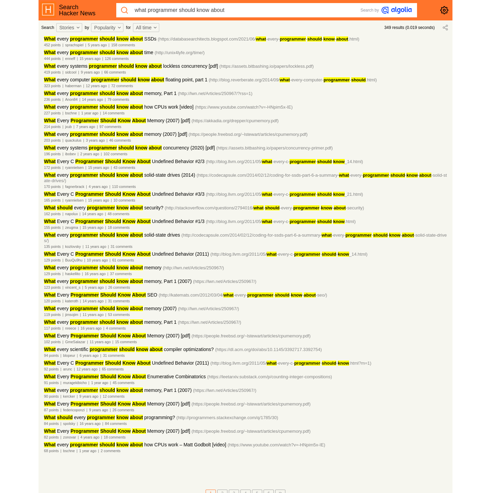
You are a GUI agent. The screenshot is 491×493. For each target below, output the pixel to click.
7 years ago (85, 127)
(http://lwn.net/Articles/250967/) (193, 267)
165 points (52, 200)
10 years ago (97, 260)
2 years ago (89, 154)
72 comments (122, 86)
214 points (52, 127)
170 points (52, 187)
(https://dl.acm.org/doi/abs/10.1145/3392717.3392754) (268, 349)
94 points (51, 355)
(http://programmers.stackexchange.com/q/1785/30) (227, 417)
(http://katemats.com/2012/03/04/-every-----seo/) (243, 295)
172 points (52, 167)
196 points (52, 154)
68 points (51, 451)
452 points (52, 45)
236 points (52, 99)
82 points (51, 437)
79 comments (118, 99)
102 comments (116, 154)
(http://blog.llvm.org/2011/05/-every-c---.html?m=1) (290, 363)
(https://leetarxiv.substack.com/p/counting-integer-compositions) (269, 376)
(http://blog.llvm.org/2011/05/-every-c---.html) (281, 221)
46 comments (120, 140)
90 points (51, 396)
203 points (52, 140)
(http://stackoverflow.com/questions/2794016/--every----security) (264, 207)
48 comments (118, 214)
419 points (52, 72)
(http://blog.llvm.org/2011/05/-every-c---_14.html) (284, 161)
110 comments (124, 187)
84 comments (116, 424)
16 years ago (95, 274)
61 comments (123, 260)
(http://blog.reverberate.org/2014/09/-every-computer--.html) (293, 79)
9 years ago (90, 72)
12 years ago (96, 86)
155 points (52, 227)
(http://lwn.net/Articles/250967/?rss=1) (215, 93)
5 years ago (97, 45)
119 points (52, 315)
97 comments (110, 127)
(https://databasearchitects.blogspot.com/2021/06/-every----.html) (258, 39)
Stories (69, 27)
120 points (52, 301)
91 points (51, 383)
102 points (52, 342)
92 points (51, 369)
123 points (52, 287)
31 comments (121, 246)
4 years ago (98, 187)
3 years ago (95, 140)
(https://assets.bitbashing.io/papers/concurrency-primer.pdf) (274, 147)
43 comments (124, 167)
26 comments (119, 287)
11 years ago (95, 246)
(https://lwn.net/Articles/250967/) (224, 281)
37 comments (121, 274)
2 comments (110, 451)
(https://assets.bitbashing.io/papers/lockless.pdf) (266, 66)
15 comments (126, 342)
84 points (51, 424)
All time (147, 27)
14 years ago (92, 99)
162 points (52, 214)
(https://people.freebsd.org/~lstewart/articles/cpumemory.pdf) (248, 134)
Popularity (107, 27)
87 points (51, 410)
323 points (52, 86)
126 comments (117, 59)
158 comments (123, 45)
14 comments (113, 113)
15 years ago (90, 59)
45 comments (123, 383)
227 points (52, 113)
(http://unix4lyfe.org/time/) (180, 52)
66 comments (115, 72)
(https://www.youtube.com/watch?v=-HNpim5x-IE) (244, 107)
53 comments (119, 315)
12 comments (113, 396)
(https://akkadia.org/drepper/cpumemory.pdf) (235, 120)
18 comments (119, 227)
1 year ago (89, 113)
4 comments (116, 328)
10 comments (124, 200)
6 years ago (89, 355)
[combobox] (70, 27)
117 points (52, 328)
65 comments (113, 369)
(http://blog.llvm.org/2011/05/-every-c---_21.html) (284, 194)
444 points (52, 59)
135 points (52, 246)
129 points (52, 260)
